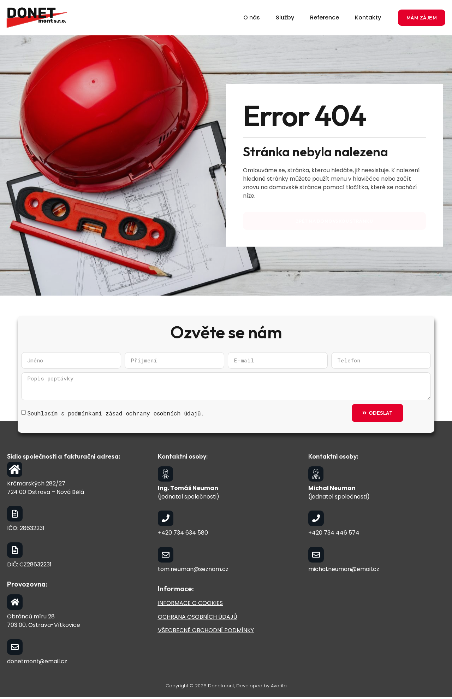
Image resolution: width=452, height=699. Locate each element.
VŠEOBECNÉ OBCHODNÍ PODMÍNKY (206, 632)
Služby (285, 17)
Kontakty (368, 17)
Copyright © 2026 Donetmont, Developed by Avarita (226, 687)
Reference (324, 17)
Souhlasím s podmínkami (115, 414)
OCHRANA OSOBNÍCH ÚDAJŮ (197, 618)
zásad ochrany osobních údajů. (155, 414)
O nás (251, 17)
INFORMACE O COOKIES (190, 605)
